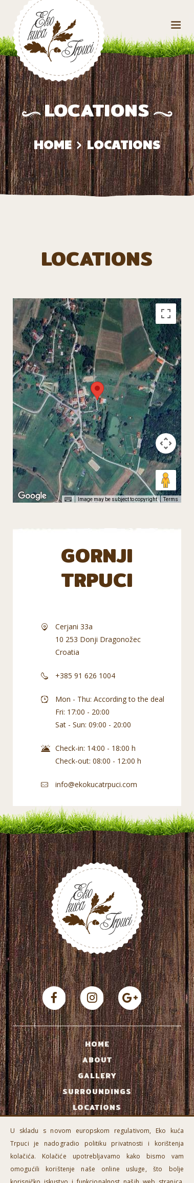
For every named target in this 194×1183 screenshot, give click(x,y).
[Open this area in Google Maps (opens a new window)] (32, 496)
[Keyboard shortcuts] (68, 499)
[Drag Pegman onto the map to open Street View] (166, 480)
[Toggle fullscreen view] (166, 313)
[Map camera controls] (166, 443)
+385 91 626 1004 (85, 675)
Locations (97, 1107)
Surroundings (97, 1091)
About (97, 1060)
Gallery (97, 1075)
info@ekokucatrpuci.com (96, 784)
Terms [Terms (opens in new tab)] (170, 499)
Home (53, 144)
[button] (97, 391)
